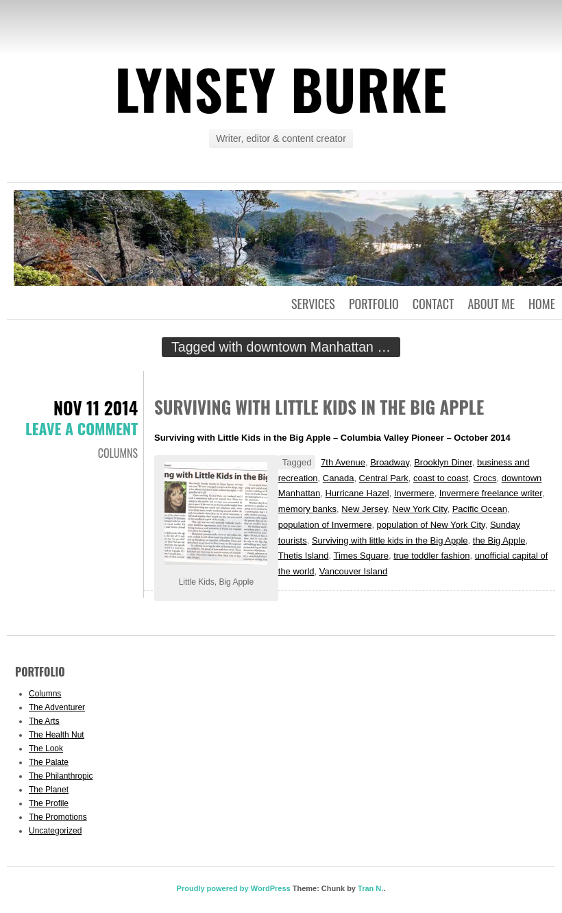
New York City (419, 509)
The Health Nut (56, 735)
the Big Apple (499, 540)
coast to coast (440, 478)
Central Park (383, 478)
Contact (433, 304)
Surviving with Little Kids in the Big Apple (319, 406)
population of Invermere (325, 525)
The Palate (49, 762)
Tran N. (370, 888)
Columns (118, 453)
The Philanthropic (61, 776)
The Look (46, 748)
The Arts (44, 721)
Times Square (360, 555)
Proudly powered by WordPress (234, 888)
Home (541, 304)
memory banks (307, 509)
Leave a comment (81, 428)
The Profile (49, 803)
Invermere (414, 493)
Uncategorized (55, 831)
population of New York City (431, 525)
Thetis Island (303, 555)
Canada (338, 478)
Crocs (485, 478)
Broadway (389, 462)
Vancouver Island (353, 571)
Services (313, 304)
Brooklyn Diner (443, 462)
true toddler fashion (431, 555)
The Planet (49, 789)
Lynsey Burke (280, 88)
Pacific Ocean (479, 509)
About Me (491, 304)
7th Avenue (343, 462)
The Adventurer (57, 707)
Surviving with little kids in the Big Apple (390, 540)
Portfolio (374, 304)
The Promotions (58, 817)
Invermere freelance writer (490, 493)
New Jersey (364, 509)
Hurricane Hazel (357, 493)
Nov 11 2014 (95, 407)
